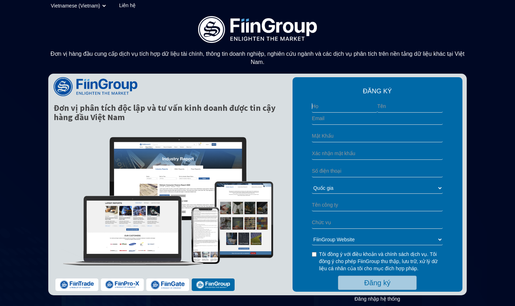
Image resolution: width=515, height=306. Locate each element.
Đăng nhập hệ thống (377, 299)
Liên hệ (127, 5)
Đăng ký (377, 283)
